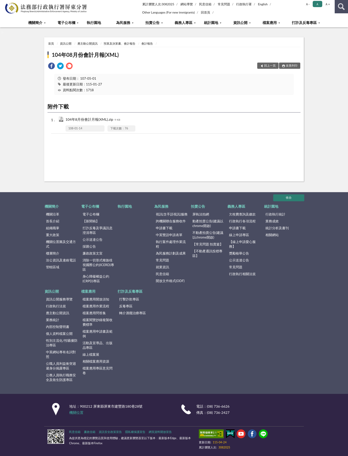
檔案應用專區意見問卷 (98, 370)
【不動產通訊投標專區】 (207, 253)
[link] (51, 66)
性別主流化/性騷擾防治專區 (61, 342)
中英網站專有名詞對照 (61, 354)
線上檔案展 (91, 354)
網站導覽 (186, 4)
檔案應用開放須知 (96, 299)
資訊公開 (240, 22)
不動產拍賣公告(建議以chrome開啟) (207, 235)
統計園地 (211, 22)
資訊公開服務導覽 (59, 299)
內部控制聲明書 (57, 327)
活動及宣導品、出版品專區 (98, 345)
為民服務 (123, 22)
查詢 (341, 6)
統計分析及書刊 (277, 228)
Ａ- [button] (307, 4)
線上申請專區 (239, 235)
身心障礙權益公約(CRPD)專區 (96, 278)
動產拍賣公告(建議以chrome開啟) (207, 223)
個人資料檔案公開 (59, 334)
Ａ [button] (317, 4)
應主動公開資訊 (87, 43)
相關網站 (272, 235)
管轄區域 (52, 267)
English (263, 4)
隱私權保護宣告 (135, 432)
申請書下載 (164, 228)
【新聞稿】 (91, 221)
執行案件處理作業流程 (171, 244)
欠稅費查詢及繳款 (242, 214)
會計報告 (147, 43)
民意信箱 (205, 4)
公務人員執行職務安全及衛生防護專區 (61, 377)
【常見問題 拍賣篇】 (207, 244)
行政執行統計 (275, 214)
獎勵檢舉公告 (239, 253)
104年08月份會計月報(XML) (85, 54)
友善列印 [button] (291, 65)
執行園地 (94, 22)
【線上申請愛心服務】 (242, 244)
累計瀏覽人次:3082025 (158, 4)
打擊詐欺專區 (129, 299)
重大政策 (52, 235)
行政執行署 (244, 4)
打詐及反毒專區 (304, 22)
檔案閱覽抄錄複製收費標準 (98, 322)
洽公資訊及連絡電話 (61, 260)
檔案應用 (270, 22)
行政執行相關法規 (242, 274)
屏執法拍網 (200, 214)
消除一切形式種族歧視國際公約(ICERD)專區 (98, 264)
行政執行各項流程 (242, 221)
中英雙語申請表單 (169, 235)
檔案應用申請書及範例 (98, 333)
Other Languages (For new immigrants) (168, 12)
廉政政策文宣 (93, 253)
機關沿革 (52, 214)
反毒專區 (125, 306)
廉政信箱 (89, 432)
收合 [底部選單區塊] (289, 197)
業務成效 (272, 221)
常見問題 (224, 4)
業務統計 (52, 320)
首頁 (51, 43)
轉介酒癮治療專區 (132, 313)
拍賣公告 (152, 22)
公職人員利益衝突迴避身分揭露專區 (61, 365)
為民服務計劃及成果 (171, 253)
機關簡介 (35, 22)
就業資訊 (162, 267)
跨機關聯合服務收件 (171, 221)
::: (3, 3)
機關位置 (76, 412)
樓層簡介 (52, 253)
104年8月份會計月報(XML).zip (92, 119)
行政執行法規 (56, 306)
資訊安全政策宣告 (110, 432)
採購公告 (89, 246)
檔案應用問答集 (94, 313)
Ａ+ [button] (327, 4)
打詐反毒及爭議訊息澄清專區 (98, 230)
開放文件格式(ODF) (170, 281)
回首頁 (205, 12)
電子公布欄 (66, 22)
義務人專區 (183, 22)
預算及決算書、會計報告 (119, 43)
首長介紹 (52, 221)
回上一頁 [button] (270, 65)
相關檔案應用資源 (96, 361)
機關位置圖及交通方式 (61, 244)
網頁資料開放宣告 (160, 432)
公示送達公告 (93, 239)
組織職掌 (52, 228)
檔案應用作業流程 (96, 306)
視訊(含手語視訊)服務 (172, 214)
